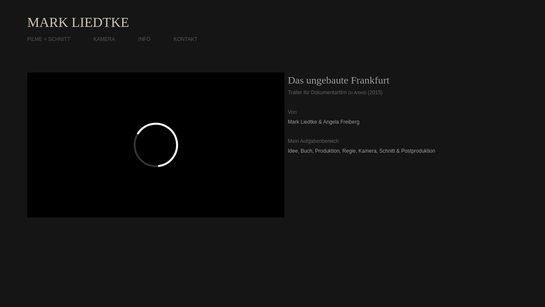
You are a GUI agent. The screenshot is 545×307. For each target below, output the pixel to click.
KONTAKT (186, 39)
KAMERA (104, 39)
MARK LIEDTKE (78, 22)
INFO (144, 39)
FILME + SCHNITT (48, 39)
